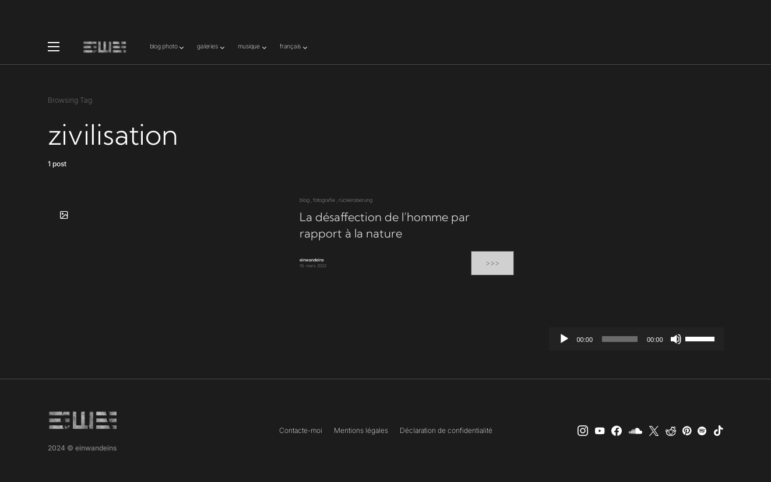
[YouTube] (599, 430)
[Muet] (676, 339)
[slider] (620, 339)
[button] (53, 46)
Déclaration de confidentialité (446, 430)
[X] (654, 430)
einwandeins (312, 260)
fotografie (324, 200)
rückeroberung (355, 200)
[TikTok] (718, 430)
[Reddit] (671, 430)
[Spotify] (702, 430)
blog (304, 200)
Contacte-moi (300, 430)
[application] (636, 339)
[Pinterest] (686, 430)
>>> (492, 263)
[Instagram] (583, 430)
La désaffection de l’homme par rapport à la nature (385, 224)
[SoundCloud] (635, 430)
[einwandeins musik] (616, 430)
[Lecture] (564, 339)
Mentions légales (361, 430)
